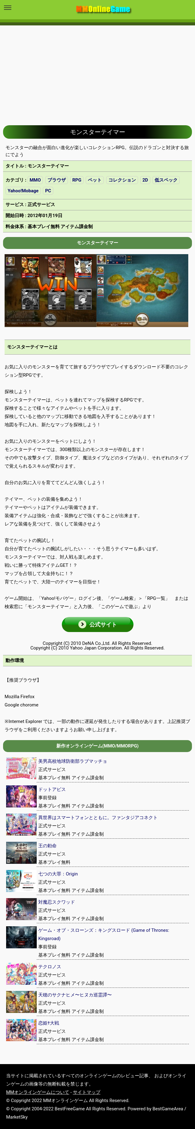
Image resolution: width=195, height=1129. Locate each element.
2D (145, 180)
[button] (97, 624)
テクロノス (49, 966)
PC (48, 191)
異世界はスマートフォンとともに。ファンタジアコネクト (98, 817)
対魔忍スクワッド (56, 902)
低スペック (166, 180)
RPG (76, 180)
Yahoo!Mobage (23, 191)
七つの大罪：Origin (58, 874)
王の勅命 (47, 846)
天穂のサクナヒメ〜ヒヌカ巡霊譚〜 (75, 995)
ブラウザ (56, 180)
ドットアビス (52, 789)
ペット (95, 180)
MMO (35, 180)
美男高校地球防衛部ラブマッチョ (72, 761)
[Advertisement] (97, 71)
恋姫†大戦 (48, 1023)
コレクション (122, 180)
